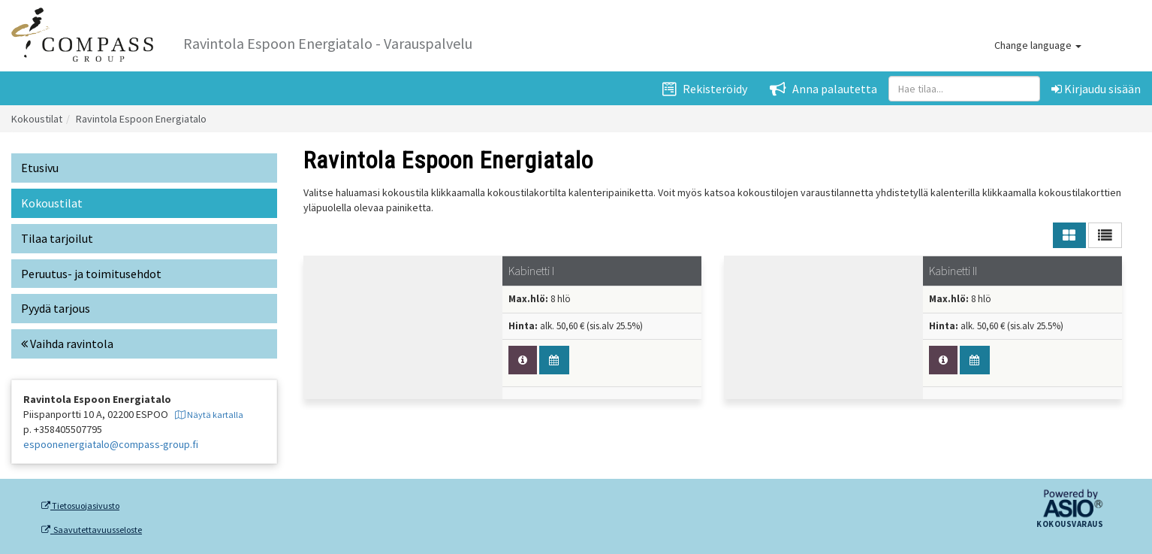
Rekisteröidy (704, 88)
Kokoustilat (36, 119)
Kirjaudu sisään (1096, 88)
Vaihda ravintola (67, 343)
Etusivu (40, 167)
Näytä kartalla (209, 414)
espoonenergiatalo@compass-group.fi (110, 444)
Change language (1037, 45)
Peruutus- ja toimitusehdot (91, 273)
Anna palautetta (823, 88)
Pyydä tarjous (55, 308)
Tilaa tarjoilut (57, 238)
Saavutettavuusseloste (91, 529)
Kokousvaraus (1069, 525)
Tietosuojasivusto (80, 505)
